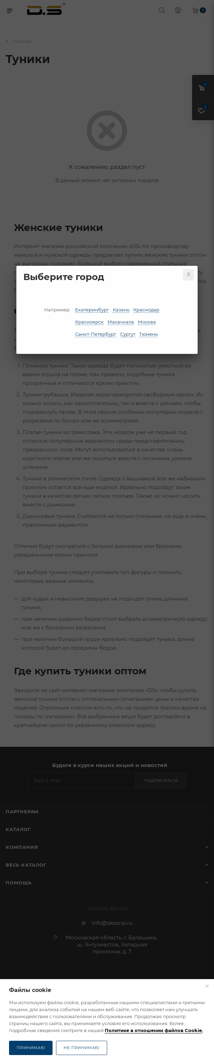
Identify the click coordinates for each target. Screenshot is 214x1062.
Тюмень (148, 334)
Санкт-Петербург (95, 334)
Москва (147, 322)
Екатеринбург (92, 309)
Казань (121, 309)
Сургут (127, 334)
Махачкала (121, 322)
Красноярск (89, 322)
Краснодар (146, 309)
